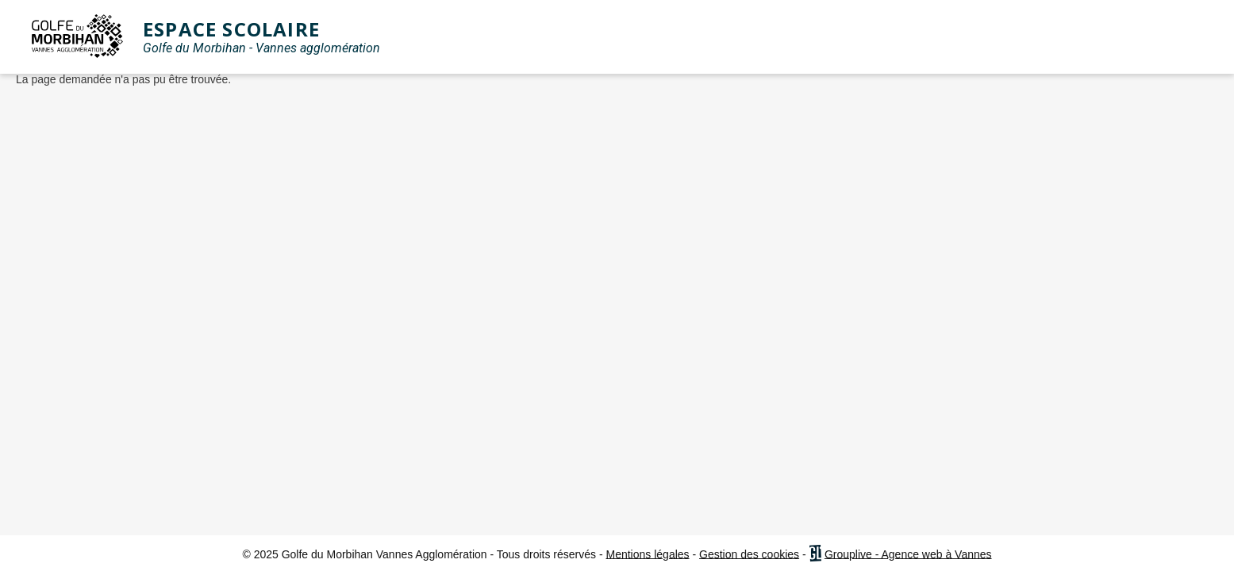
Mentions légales (648, 553)
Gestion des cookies (749, 553)
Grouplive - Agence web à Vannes (908, 553)
